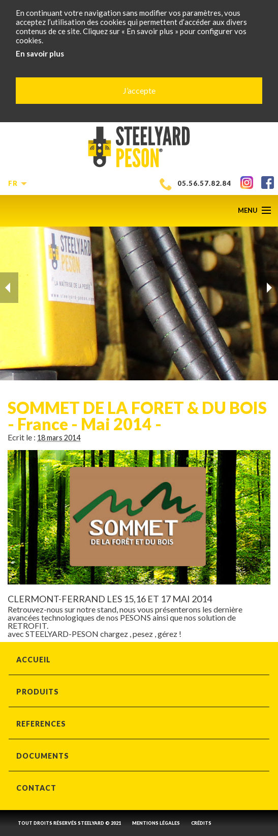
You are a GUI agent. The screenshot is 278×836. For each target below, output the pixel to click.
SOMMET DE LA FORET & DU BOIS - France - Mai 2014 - (137, 416)
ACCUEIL (33, 659)
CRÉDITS (201, 823)
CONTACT (36, 788)
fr (16, 183)
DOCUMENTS (42, 755)
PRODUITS (37, 691)
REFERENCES (41, 723)
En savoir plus (40, 53)
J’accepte (139, 90)
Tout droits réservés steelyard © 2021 (69, 823)
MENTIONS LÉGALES (156, 823)
